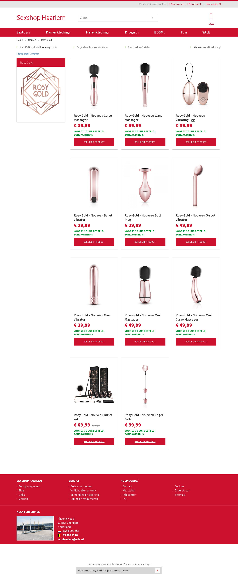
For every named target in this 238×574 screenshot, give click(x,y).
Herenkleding (97, 32)
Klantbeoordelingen (142, 564)
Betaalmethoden (81, 486)
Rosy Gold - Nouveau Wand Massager (144, 117)
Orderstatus (182, 490)
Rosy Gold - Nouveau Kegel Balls (144, 417)
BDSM (159, 32)
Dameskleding (58, 32)
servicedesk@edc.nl (71, 539)
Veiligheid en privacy (83, 490)
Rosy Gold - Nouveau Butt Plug (143, 217)
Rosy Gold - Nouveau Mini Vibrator (92, 317)
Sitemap (180, 495)
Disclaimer (117, 564)
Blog (21, 490)
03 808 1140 (68, 535)
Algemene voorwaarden (100, 564)
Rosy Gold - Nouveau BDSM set (93, 417)
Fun (184, 32)
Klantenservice (176, 4)
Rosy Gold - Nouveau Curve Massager (93, 117)
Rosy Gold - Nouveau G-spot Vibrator (195, 217)
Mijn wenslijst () (212, 4)
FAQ (125, 499)
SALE (206, 32)
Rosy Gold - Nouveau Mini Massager (143, 317)
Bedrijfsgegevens (29, 486)
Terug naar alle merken (28, 53)
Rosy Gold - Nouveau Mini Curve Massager (194, 317)
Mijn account (194, 4)
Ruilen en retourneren (84, 499)
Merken (23, 499)
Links (21, 495)
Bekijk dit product (94, 142)
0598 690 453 (68, 531)
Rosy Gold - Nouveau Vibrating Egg (190, 117)
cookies (125, 570)
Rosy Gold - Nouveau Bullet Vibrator (93, 217)
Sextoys (23, 32)
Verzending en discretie (85, 495)
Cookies (179, 486)
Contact (127, 486)
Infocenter (129, 495)
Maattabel (129, 490)
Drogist (131, 32)
